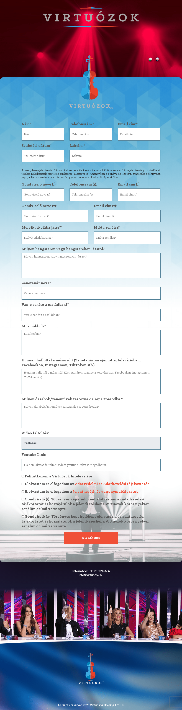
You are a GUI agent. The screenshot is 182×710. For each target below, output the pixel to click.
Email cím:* (128, 124)
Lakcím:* (77, 146)
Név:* (26, 124)
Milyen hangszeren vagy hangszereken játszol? (63, 249)
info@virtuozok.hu (91, 575)
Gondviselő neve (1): (39, 184)
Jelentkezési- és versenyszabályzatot (105, 492)
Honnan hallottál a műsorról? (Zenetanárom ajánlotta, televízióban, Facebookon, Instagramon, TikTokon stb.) (81, 362)
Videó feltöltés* (35, 433)
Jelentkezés (91, 538)
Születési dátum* (37, 146)
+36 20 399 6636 (99, 571)
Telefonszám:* (82, 124)
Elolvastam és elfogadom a (91, 491)
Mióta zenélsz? (107, 228)
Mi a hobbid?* (34, 326)
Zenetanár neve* (36, 283)
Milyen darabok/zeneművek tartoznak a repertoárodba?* (72, 399)
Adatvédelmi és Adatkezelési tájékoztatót (112, 484)
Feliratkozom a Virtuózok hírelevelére (57, 476)
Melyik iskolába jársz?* (42, 228)
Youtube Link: (34, 455)
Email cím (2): (105, 206)
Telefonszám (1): (83, 184)
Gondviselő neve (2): (39, 206)
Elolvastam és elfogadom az (91, 484)
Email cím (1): (129, 184)
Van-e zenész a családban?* (45, 305)
